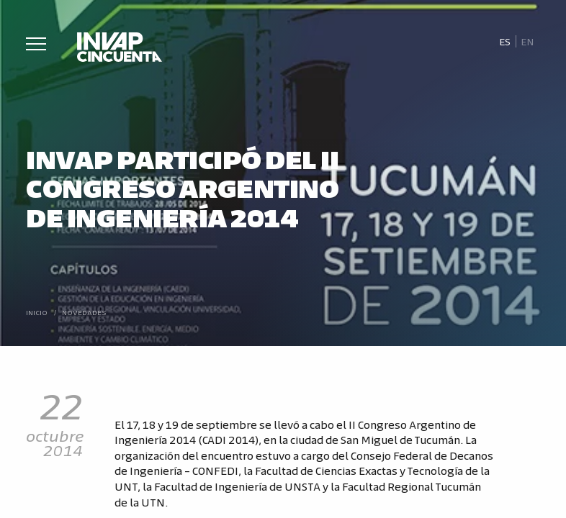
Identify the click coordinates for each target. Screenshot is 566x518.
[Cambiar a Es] (504, 42)
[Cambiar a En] (527, 42)
